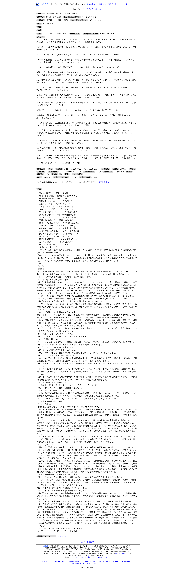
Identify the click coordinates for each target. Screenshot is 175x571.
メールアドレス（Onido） (82, 557)
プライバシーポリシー (102, 557)
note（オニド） (47, 561)
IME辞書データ (125, 561)
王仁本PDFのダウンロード (108, 561)
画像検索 (102, 4)
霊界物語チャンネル (94, 9)
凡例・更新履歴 (87, 542)
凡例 (123, 553)
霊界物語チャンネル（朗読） (81, 563)
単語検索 (112, 4)
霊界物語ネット (104, 182)
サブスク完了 (99, 563)
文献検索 (92, 4)
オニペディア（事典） (89, 561)
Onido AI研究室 (60, 561)
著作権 (117, 553)
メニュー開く (123, 4)
